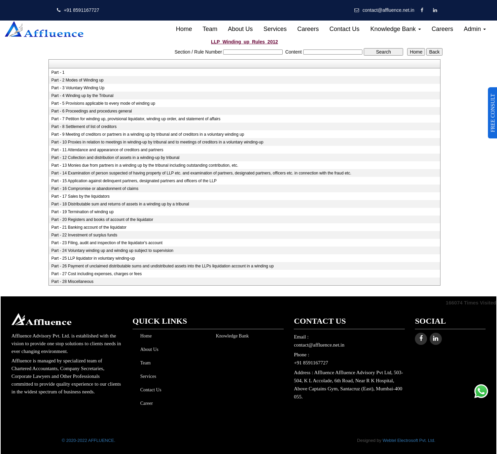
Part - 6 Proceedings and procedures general (91, 111)
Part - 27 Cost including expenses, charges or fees (96, 273)
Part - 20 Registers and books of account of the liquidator (102, 219)
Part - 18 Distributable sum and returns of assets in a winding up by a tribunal (120, 204)
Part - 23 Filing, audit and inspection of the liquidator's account (107, 242)
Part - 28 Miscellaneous (72, 281)
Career (145, 403)
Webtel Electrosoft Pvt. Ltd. (409, 440)
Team (210, 29)
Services (275, 29)
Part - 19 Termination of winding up (82, 211)
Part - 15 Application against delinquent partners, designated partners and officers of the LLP (133, 181)
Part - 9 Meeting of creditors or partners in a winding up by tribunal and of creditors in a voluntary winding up (147, 134)
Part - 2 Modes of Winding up (77, 80)
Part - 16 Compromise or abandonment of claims (94, 188)
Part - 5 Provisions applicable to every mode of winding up (103, 103)
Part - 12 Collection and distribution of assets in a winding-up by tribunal (115, 157)
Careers (308, 29)
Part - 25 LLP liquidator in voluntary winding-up (93, 258)
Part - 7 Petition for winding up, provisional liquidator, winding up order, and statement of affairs (135, 119)
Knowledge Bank (395, 29)
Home (184, 29)
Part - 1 (57, 72)
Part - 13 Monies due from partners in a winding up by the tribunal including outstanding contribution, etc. (144, 165)
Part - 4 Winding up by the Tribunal (82, 95)
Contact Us (344, 29)
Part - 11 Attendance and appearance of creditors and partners (107, 150)
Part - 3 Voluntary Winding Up (77, 88)
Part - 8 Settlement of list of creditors (83, 126)
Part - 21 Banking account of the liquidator (88, 227)
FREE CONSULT (493, 113)
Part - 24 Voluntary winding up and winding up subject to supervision (112, 250)
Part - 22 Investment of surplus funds (84, 235)
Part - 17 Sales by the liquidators (80, 196)
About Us (240, 29)
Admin (475, 29)
